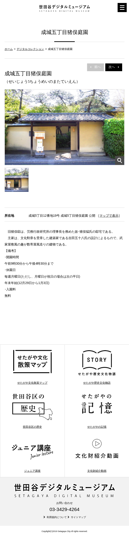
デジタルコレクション (30, 49)
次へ (113, 67)
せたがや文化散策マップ (32, 366)
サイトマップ (78, 517)
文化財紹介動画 (96, 455)
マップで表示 (109, 215)
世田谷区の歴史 (32, 410)
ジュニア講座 (32, 455)
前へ (95, 67)
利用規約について (57, 517)
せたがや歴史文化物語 (96, 366)
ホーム (9, 49)
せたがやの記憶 (96, 410)
